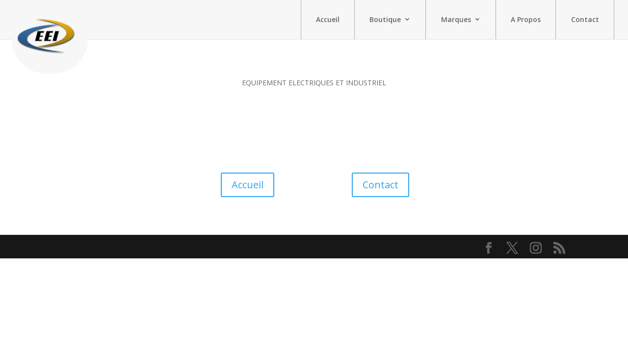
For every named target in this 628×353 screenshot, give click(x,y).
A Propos (526, 19)
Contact (585, 19)
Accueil (328, 19)
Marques (456, 19)
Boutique (385, 19)
